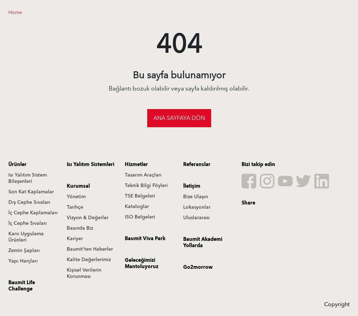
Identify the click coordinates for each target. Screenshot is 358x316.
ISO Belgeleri (140, 217)
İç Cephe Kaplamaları (33, 213)
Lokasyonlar (196, 207)
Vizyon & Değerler (87, 218)
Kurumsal (78, 186)
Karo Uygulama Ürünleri (26, 237)
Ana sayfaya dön (179, 118)
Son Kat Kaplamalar (31, 192)
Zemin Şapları (24, 250)
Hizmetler (136, 164)
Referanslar (196, 164)
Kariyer (75, 239)
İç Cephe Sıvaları (27, 223)
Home (15, 12)
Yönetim (76, 197)
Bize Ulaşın (195, 197)
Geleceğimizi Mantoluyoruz (141, 263)
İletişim (191, 186)
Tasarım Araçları (143, 175)
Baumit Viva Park (145, 239)
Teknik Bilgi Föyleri (146, 185)
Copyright (337, 304)
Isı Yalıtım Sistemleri (90, 164)
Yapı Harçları (23, 261)
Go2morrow (198, 267)
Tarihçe (75, 207)
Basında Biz (80, 228)
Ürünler (17, 164)
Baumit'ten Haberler (90, 249)
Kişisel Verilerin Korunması (84, 273)
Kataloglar (137, 206)
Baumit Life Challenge (21, 286)
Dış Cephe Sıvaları (29, 202)
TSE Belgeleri (140, 196)
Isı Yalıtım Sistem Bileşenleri (27, 178)
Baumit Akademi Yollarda (202, 242)
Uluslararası (196, 218)
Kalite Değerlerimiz (89, 260)
